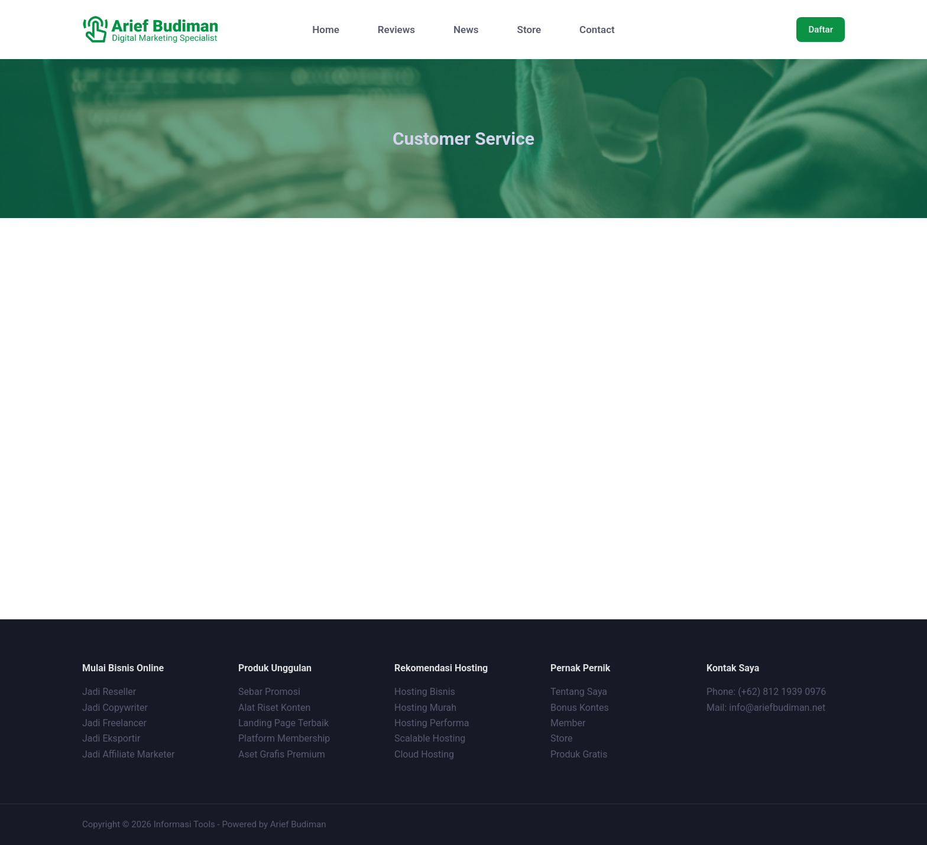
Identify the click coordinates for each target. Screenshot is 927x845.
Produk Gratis (579, 753)
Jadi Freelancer (114, 722)
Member (567, 722)
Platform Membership (284, 738)
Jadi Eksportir (111, 738)
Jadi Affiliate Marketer (128, 753)
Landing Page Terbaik (283, 722)
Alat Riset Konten (274, 707)
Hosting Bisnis (424, 691)
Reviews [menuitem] (396, 29)
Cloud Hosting (424, 753)
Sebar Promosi (269, 691)
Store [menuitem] (529, 29)
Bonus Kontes (580, 707)
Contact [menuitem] (597, 29)
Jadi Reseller (109, 691)
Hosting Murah (425, 707)
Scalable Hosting (429, 738)
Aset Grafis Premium (283, 753)
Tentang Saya (578, 691)
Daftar (820, 29)
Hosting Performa (431, 722)
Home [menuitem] (325, 29)
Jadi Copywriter (115, 707)
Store (561, 738)
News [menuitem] (465, 29)
